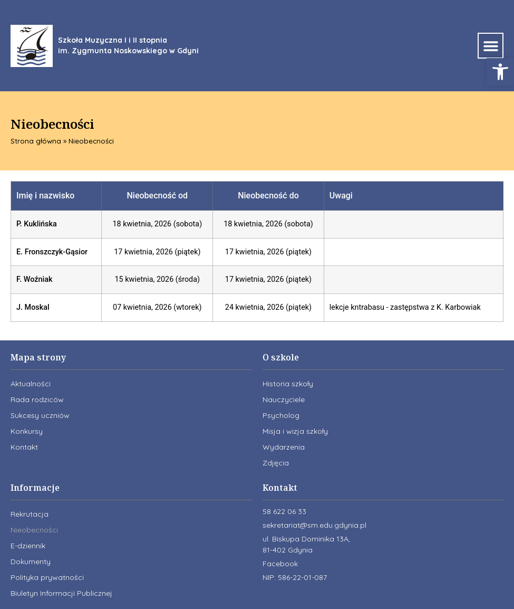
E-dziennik (28, 545)
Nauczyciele (284, 399)
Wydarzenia (284, 447)
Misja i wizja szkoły (295, 431)
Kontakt (24, 447)
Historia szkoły (288, 383)
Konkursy (27, 431)
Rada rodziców (37, 399)
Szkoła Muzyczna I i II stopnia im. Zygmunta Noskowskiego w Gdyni (128, 45)
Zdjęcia (276, 463)
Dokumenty (31, 561)
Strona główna (36, 140)
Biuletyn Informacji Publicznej (61, 593)
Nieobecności (34, 530)
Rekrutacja (30, 514)
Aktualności (31, 383)
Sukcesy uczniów (40, 415)
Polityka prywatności (47, 577)
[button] (500, 71)
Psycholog (281, 415)
